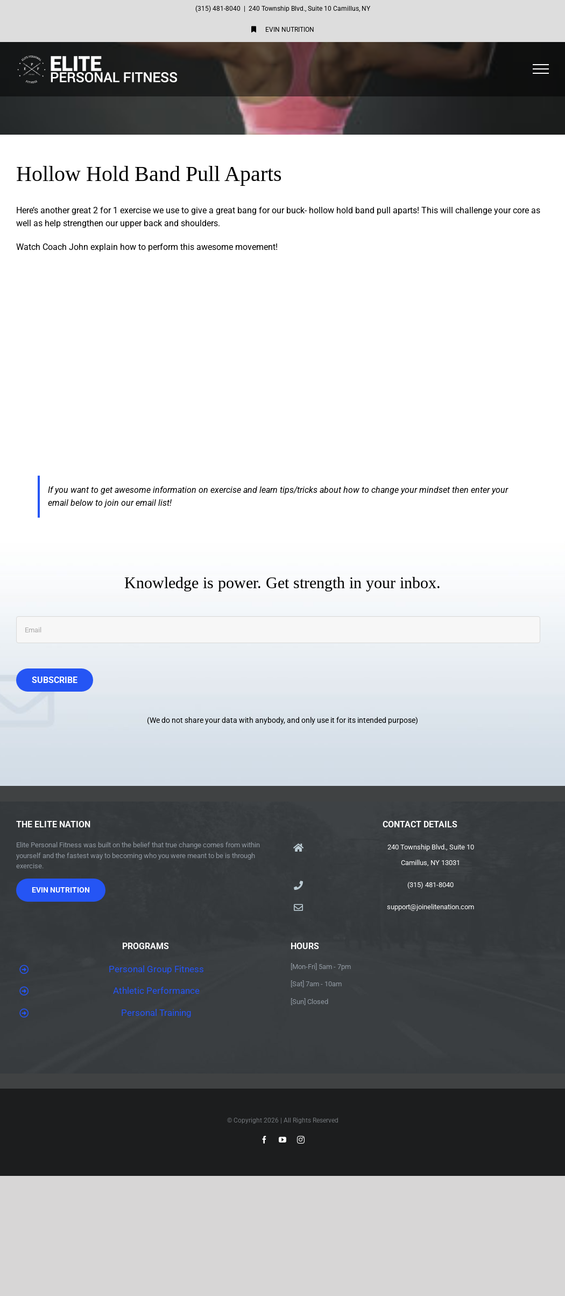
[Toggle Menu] (541, 69)
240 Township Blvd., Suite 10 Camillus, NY (309, 8)
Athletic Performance (156, 990)
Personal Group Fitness (156, 969)
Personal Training (156, 1012)
